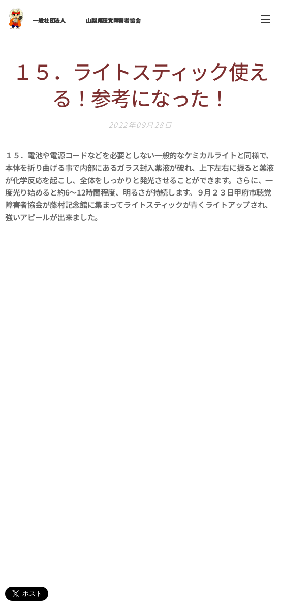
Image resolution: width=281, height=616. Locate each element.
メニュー (265, 19)
